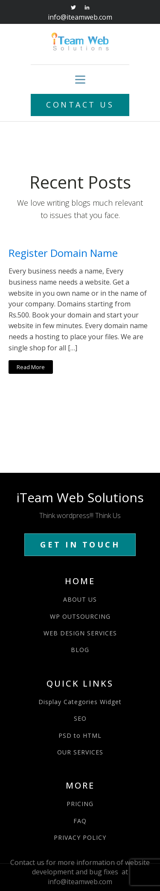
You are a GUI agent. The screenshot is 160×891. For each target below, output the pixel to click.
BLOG (80, 649)
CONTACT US (80, 104)
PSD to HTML (80, 735)
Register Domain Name (63, 253)
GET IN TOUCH (80, 544)
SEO (80, 718)
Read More (31, 367)
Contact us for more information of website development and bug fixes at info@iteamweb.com (80, 872)
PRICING (80, 804)
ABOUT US (80, 599)
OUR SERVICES (80, 752)
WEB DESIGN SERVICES (80, 633)
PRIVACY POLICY (80, 837)
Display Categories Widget (80, 702)
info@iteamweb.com (80, 17)
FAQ (80, 821)
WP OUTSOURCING (80, 616)
